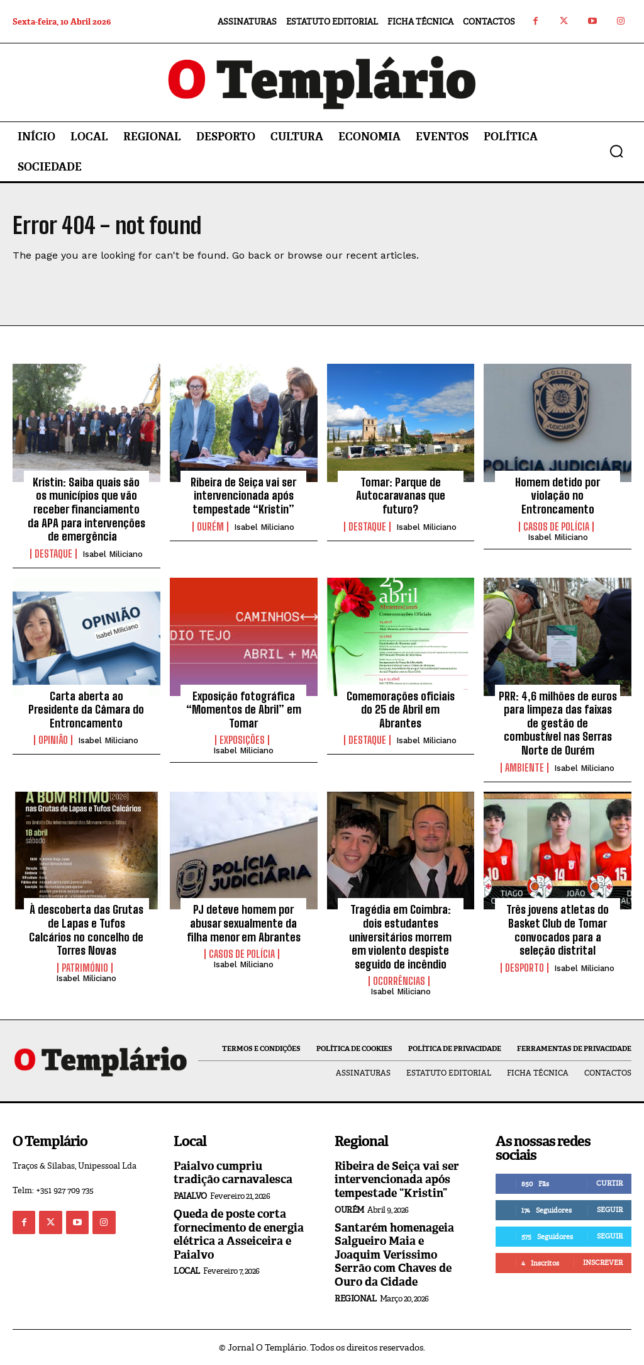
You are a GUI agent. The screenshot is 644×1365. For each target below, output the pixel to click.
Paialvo (190, 1196)
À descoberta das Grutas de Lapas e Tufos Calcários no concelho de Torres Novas (86, 929)
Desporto (524, 968)
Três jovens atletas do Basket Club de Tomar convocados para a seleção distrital (557, 929)
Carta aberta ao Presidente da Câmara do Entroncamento (86, 709)
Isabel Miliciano (112, 554)
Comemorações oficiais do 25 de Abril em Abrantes (401, 709)
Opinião (53, 740)
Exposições (242, 740)
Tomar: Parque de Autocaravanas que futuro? (400, 495)
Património (85, 968)
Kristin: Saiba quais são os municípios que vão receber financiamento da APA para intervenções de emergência (86, 509)
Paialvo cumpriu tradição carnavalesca (233, 1173)
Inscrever (603, 1262)
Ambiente (524, 768)
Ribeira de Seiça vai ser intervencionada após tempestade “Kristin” (243, 495)
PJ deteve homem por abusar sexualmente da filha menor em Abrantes (244, 922)
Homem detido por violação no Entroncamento (557, 495)
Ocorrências (399, 981)
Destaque (53, 554)
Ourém (210, 527)
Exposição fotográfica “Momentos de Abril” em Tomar (243, 709)
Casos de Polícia (556, 527)
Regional (355, 1298)
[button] (616, 151)
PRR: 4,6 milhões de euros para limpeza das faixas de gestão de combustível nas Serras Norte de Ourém (558, 723)
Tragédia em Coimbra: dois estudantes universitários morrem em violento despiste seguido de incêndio (400, 936)
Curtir (609, 1183)
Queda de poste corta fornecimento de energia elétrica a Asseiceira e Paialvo (239, 1234)
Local (187, 1271)
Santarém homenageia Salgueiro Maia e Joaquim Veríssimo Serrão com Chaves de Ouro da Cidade (394, 1254)
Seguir (610, 1209)
